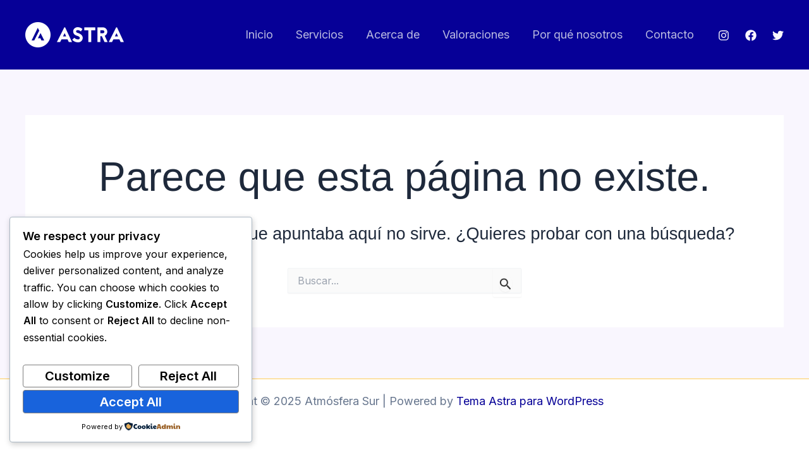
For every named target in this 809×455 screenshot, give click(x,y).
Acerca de (393, 34)
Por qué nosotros (577, 34)
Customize (77, 376)
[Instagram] (723, 35)
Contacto (669, 34)
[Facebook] (751, 35)
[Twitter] (778, 35)
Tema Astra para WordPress (530, 401)
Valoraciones (475, 34)
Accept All (131, 402)
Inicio (259, 34)
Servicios (319, 34)
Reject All (188, 376)
